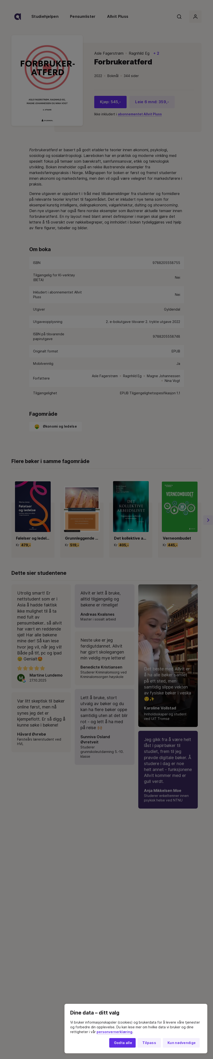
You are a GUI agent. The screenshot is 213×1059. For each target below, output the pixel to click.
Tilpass (149, 1043)
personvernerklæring (114, 1032)
